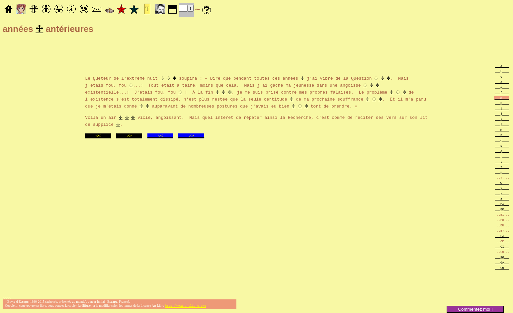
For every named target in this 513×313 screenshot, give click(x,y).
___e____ (502, 88)
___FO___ (502, 258)
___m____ (502, 130)
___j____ (502, 115)
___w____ (502, 184)
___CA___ (502, 237)
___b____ (502, 72)
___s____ (502, 162)
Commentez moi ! (475, 309)
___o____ (502, 141)
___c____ (502, 77)
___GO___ (502, 269)
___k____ (502, 120)
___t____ (502, 168)
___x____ (502, 189)
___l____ (502, 125)
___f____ (502, 93)
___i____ (502, 109)
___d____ (502, 83)
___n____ (502, 136)
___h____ (502, 104)
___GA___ (502, 263)
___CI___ (502, 247)
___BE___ (502, 210)
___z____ (502, 199)
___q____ (502, 152)
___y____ (502, 194)
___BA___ (502, 205)
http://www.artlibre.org (185, 307)
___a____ (502, 67)
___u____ (502, 173)
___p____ (502, 146)
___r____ (502, 157)
